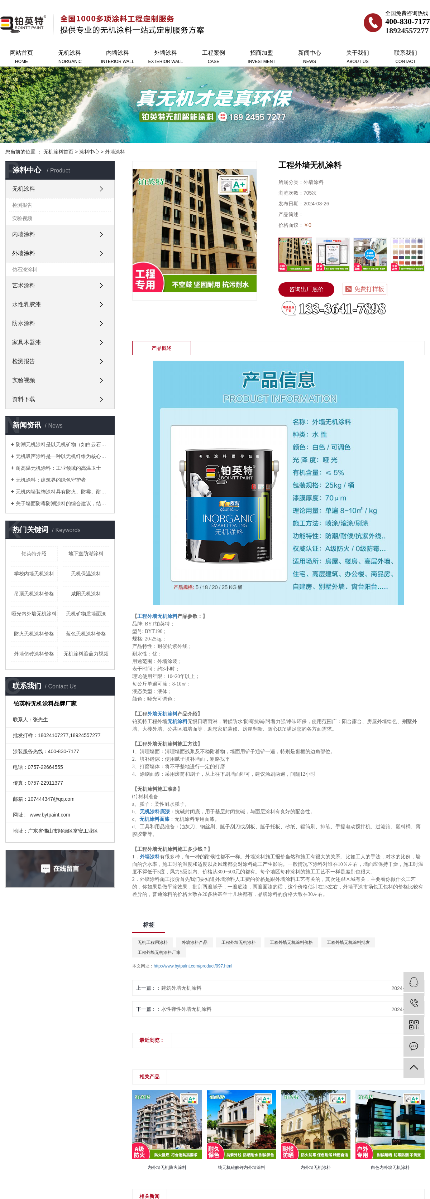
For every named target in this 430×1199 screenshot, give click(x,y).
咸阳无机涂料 (86, 593)
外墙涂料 (165, 58)
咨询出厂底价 (306, 289)
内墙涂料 (117, 58)
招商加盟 (261, 58)
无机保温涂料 (86, 573)
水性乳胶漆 (26, 304)
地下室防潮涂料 (86, 553)
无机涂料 (69, 58)
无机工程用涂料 (153, 942)
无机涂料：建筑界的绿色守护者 (51, 480)
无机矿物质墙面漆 (86, 613)
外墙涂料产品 (194, 942)
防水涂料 (23, 323)
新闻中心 (309, 58)
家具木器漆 (26, 342)
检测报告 (22, 205)
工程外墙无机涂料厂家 (159, 952)
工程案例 (213, 58)
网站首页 (21, 58)
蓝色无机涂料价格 (86, 634)
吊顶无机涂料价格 (34, 593)
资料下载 (23, 399)
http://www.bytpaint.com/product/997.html (193, 966)
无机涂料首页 (58, 152)
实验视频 (22, 218)
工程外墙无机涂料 (238, 942)
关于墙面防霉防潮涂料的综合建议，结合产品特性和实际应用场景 (62, 503)
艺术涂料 (23, 285)
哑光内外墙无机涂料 (34, 613)
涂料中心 (89, 152)
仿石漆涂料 (24, 269)
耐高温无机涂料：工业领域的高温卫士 (58, 468)
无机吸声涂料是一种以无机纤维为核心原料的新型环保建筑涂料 (62, 456)
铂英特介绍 (34, 553)
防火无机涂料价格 (34, 634)
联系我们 (405, 58)
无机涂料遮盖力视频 (86, 654)
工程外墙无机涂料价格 (291, 942)
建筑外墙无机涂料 (181, 988)
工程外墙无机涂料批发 (348, 942)
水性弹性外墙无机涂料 (186, 1009)
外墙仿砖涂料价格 (34, 654)
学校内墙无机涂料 (34, 573)
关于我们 (357, 58)
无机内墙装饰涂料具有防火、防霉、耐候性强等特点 (62, 491)
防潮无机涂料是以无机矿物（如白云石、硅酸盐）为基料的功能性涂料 (62, 444)
